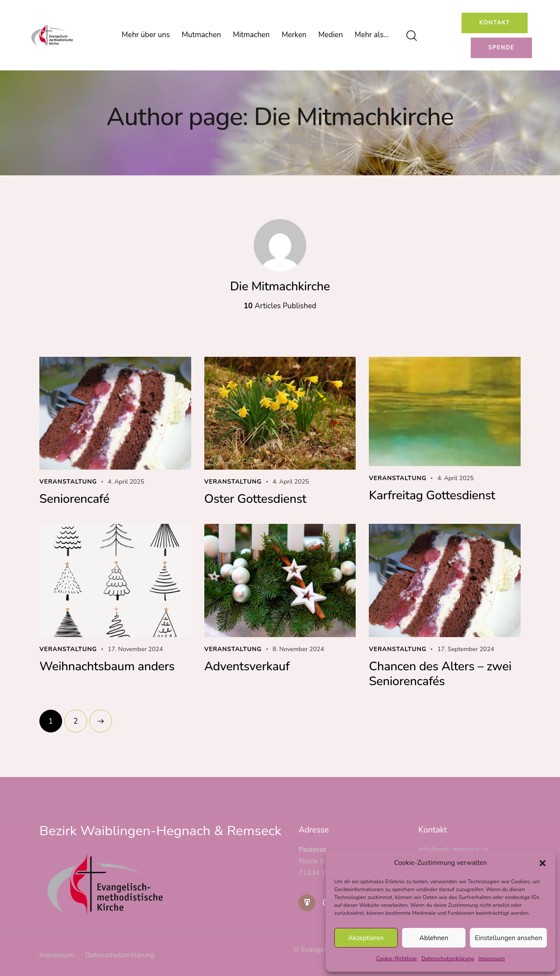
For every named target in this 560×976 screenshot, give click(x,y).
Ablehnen (434, 938)
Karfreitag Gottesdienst (432, 495)
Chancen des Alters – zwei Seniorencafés (440, 674)
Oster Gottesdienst (255, 498)
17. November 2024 (135, 649)
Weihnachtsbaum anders (107, 666)
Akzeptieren (366, 938)
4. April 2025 (126, 482)
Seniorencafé (74, 498)
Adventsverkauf (247, 666)
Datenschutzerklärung (447, 958)
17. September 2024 (466, 649)
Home (221, 141)
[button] (542, 863)
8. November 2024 (298, 649)
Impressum (492, 958)
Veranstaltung (68, 482)
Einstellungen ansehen (508, 938)
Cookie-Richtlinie (396, 958)
